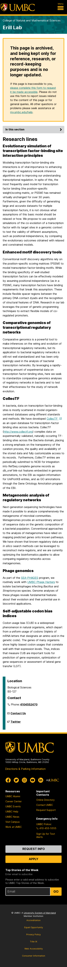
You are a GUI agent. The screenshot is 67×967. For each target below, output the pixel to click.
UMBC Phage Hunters (41, 582)
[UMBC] (18, 7)
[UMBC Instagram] (24, 780)
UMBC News (12, 816)
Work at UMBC (13, 826)
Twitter (16, 723)
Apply (33, 859)
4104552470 (28, 704)
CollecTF (53, 418)
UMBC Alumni (12, 796)
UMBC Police (43, 824)
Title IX (33, 941)
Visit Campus (12, 821)
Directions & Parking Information (25, 769)
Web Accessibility (33, 948)
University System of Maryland (40, 913)
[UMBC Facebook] (8, 780)
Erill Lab (12, 27)
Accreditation (33, 920)
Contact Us (18, 713)
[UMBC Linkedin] (40, 780)
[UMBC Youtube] (32, 780)
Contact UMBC (44, 804)
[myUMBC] (52, 780)
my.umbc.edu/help (21, 112)
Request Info (33, 849)
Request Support (46, 810)
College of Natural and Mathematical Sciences (32, 20)
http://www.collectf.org (18, 431)
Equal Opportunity (33, 927)
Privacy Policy (33, 934)
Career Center (13, 801)
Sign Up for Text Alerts (45, 835)
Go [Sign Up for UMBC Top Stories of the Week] (56, 891)
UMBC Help (11, 811)
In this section (34, 129)
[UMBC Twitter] (16, 780)
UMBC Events (13, 806)
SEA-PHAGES (29, 577)
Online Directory (45, 799)
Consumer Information (33, 955)
